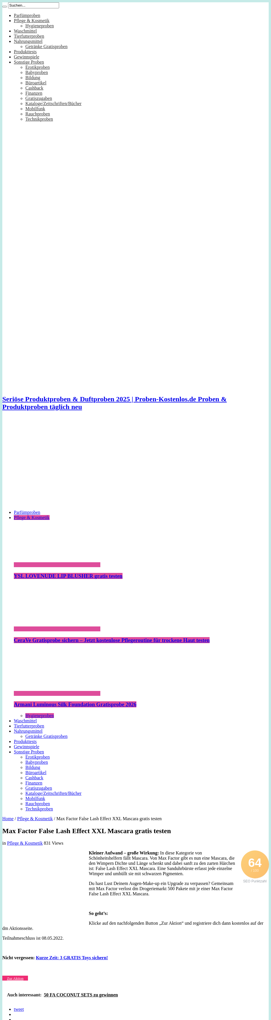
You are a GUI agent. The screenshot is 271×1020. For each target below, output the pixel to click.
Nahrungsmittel (28, 41)
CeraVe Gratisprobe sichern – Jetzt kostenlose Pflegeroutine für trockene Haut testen (112, 640)
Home (8, 818)
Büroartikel (35, 82)
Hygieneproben (39, 25)
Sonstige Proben (29, 62)
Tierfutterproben (29, 36)
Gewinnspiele (26, 56)
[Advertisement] (135, 465)
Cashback (34, 88)
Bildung (32, 77)
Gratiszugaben (38, 98)
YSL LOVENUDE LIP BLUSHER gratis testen (68, 576)
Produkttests (25, 51)
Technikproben (39, 119)
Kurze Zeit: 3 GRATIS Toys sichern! (72, 957)
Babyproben (36, 72)
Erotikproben (37, 67)
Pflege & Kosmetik (32, 20)
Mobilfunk (35, 108)
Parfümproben (27, 15)
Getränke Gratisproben (46, 46)
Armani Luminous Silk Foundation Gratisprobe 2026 (75, 704)
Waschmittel (25, 31)
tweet (19, 1009)
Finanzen (33, 93)
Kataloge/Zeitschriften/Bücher (53, 103)
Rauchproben (37, 113)
